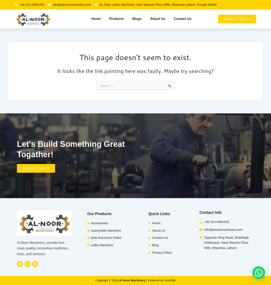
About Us (157, 19)
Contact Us (183, 19)
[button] (258, 272)
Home (96, 19)
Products (116, 19)
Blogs (137, 19)
